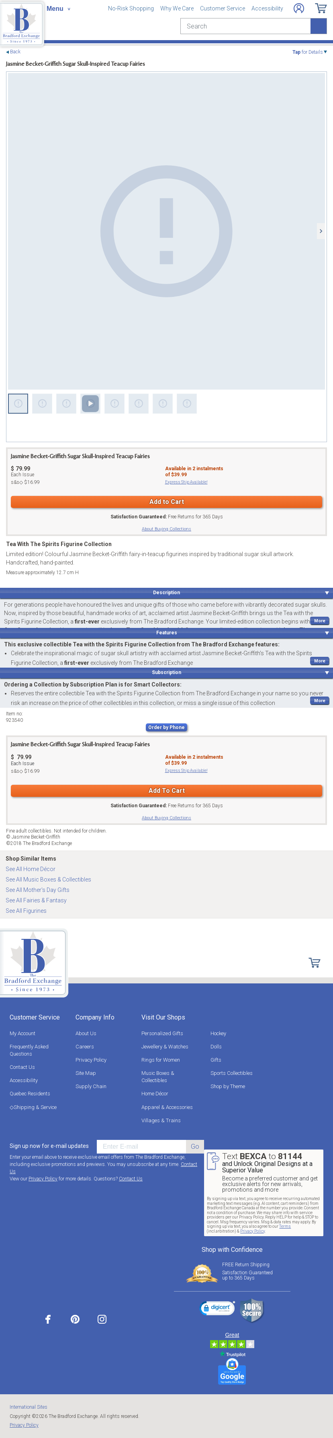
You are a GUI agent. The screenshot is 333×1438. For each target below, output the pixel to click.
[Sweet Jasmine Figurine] (166, 231)
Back (15, 52)
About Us (86, 1033)
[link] (217, 1309)
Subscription (166, 672)
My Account (22, 1033)
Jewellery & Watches (164, 1047)
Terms (285, 1226)
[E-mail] (141, 1147)
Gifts (215, 1060)
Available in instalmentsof (194, 472)
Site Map (86, 1073)
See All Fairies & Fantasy (36, 900)
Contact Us (22, 1067)
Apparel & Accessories (167, 1107)
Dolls (216, 1047)
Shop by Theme (227, 1086)
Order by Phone (166, 727)
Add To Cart (167, 790)
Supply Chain (91, 1086)
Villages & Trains (161, 1120)
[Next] (321, 231)
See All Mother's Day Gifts (37, 890)
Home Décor (154, 1094)
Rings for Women (160, 1060)
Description (166, 592)
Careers (85, 1047)
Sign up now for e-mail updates (49, 1146)
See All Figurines (26, 911)
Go (195, 1146)
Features (166, 633)
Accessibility (267, 8)
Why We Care (177, 8)
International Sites (28, 1407)
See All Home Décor (30, 869)
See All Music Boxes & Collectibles (48, 879)
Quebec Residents (30, 1094)
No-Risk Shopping (131, 8)
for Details (307, 52)
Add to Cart (166, 502)
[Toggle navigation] (58, 9)
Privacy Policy (91, 1060)
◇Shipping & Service (33, 1107)
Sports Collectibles (231, 1073)
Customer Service (222, 8)
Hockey (218, 1033)
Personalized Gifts (162, 1033)
